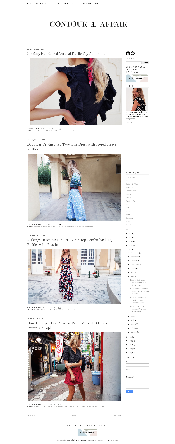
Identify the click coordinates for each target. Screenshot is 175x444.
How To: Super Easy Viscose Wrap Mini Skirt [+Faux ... (138, 308)
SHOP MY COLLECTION (89, 3)
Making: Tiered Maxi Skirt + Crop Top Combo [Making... (138, 300)
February (134, 328)
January (134, 332)
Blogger (115, 440)
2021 (130, 241)
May (132, 316)
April (132, 320)
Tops (72, 131)
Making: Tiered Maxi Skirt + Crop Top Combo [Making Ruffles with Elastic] (69, 242)
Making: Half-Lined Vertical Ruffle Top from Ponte (66, 54)
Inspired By (45, 226)
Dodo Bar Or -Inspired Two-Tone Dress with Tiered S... (139, 291)
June (132, 276)
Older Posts (117, 415)
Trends (129, 225)
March (133, 324)
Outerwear (130, 208)
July (132, 272)
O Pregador (99, 440)
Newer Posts (31, 415)
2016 (130, 345)
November (135, 257)
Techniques (74, 309)
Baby (128, 180)
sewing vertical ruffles (59, 131)
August (133, 268)
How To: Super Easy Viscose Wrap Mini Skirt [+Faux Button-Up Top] (68, 325)
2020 (130, 245)
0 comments (52, 129)
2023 (130, 233)
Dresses (37, 226)
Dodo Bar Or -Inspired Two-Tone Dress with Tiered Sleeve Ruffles (71, 146)
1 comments (53, 224)
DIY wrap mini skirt (73, 406)
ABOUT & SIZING (42, 3)
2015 (130, 349)
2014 (130, 353)
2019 (130, 249)
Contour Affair (62, 440)
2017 (130, 341)
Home (29, 3)
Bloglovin (56, 3)
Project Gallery (70, 3)
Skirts (128, 214)
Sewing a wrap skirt (90, 406)
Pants (128, 211)
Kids (127, 204)
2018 (130, 337)
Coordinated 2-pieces (49, 309)
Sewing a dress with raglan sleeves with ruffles (72, 226)
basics (36, 406)
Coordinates (64, 309)
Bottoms (37, 309)
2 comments (52, 404)
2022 (130, 237)
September (135, 264)
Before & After (132, 184)
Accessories (130, 177)
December (135, 253)
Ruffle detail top (41, 131)
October (134, 261)
